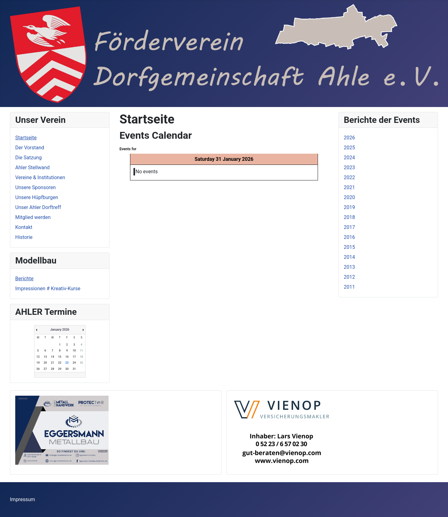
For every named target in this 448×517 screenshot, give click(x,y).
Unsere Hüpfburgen (36, 197)
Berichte (24, 279)
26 (38, 368)
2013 (349, 267)
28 (52, 368)
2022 (349, 177)
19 (38, 362)
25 (81, 362)
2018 (349, 217)
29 (59, 368)
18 (81, 356)
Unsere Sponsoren (35, 187)
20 (45, 362)
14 (52, 356)
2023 (349, 167)
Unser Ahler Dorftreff (38, 207)
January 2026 (59, 329)
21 (52, 362)
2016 (349, 237)
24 (74, 362)
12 (38, 356)
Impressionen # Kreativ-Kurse (47, 288)
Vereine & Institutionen (40, 177)
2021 (349, 187)
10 (74, 350)
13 (45, 356)
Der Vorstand (29, 148)
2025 (349, 148)
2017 (349, 227)
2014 (349, 257)
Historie (24, 237)
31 (74, 368)
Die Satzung (28, 158)
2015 (349, 247)
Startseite (26, 138)
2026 (349, 138)
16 (66, 356)
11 (81, 350)
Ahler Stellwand (32, 167)
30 (66, 368)
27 (45, 368)
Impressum (22, 499)
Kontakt (23, 227)
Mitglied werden (32, 217)
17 (74, 356)
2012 (349, 277)
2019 (349, 207)
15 (59, 356)
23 (66, 362)
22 (59, 362)
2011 (349, 287)
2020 (349, 197)
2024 (349, 158)
